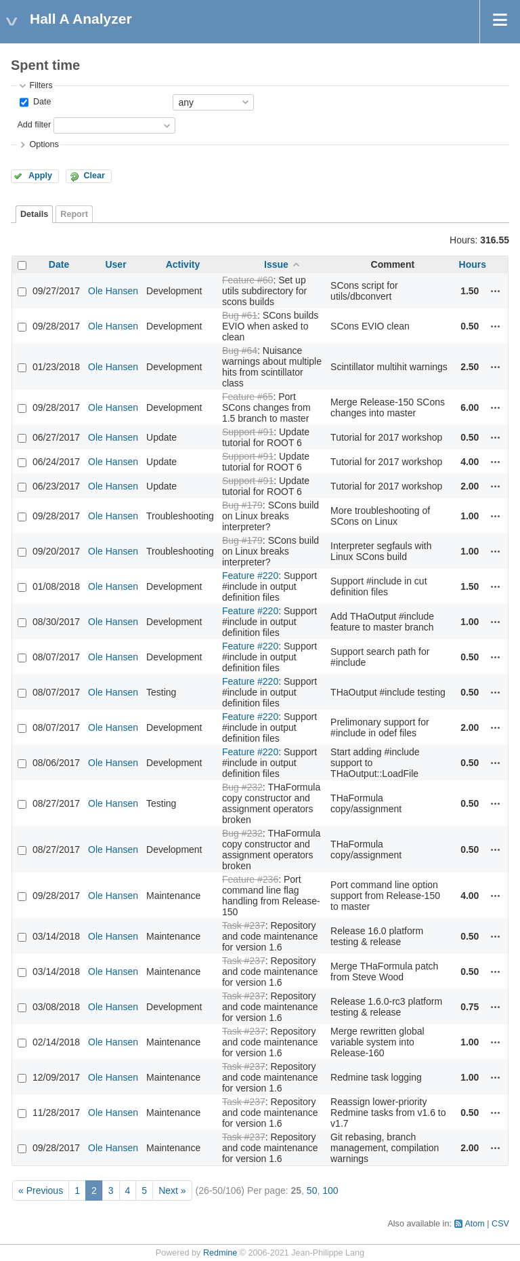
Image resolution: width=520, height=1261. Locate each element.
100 (330, 1190)
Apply (40, 175)
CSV (500, 1223)
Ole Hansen (113, 290)
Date (40, 101)
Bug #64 (239, 350)
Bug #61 (239, 315)
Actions (495, 290)
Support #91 (248, 431)
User (115, 264)
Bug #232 (242, 787)
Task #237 (243, 925)
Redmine (220, 1253)
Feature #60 (248, 280)
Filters (40, 85)
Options (43, 144)
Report (74, 214)
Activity (183, 264)
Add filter (34, 124)
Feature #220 (250, 575)
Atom (474, 1223)
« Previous (40, 1190)
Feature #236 (250, 879)
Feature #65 (248, 396)
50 (312, 1190)
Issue (276, 264)
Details (34, 214)
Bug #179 (242, 505)
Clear (94, 175)
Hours (472, 264)
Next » (172, 1190)
